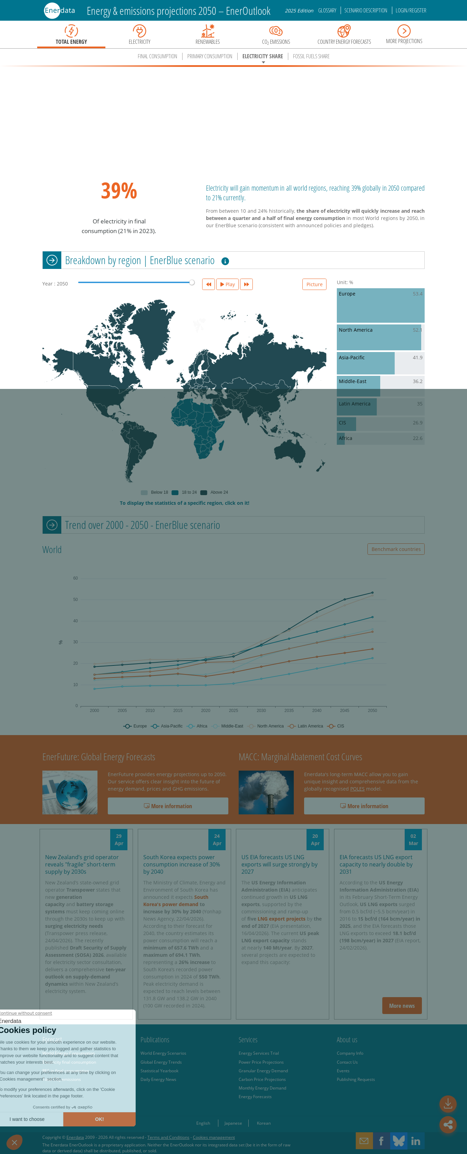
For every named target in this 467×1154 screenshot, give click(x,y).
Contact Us (347, 1062)
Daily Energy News (158, 1079)
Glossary (327, 10)
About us (347, 1039)
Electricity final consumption (69, 1062)
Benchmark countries (396, 549)
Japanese (233, 1123)
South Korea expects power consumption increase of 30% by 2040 (181, 864)
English (203, 1123)
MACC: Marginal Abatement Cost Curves (300, 756)
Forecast (52, 1039)
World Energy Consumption (68, 1053)
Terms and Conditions (168, 1137)
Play (227, 284)
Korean (264, 1123)
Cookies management (214, 1137)
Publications (155, 1039)
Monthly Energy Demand (262, 1088)
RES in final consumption (65, 1070)
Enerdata (75, 1137)
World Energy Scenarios (163, 1053)
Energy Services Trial (259, 1053)
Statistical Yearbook (159, 1070)
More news (402, 1006)
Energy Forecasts (255, 1096)
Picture (315, 284)
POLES (357, 788)
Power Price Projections (261, 1062)
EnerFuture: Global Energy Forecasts (98, 756)
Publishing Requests (356, 1079)
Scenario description (366, 10)
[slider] (191, 282)
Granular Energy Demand (263, 1070)
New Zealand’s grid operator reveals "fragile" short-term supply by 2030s (82, 864)
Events (343, 1070)
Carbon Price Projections (262, 1079)
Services (248, 1039)
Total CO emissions (61, 1079)
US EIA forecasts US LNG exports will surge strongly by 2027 (279, 864)
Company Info (350, 1053)
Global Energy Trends (161, 1062)
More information (168, 806)
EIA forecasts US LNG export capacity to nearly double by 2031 (376, 864)
